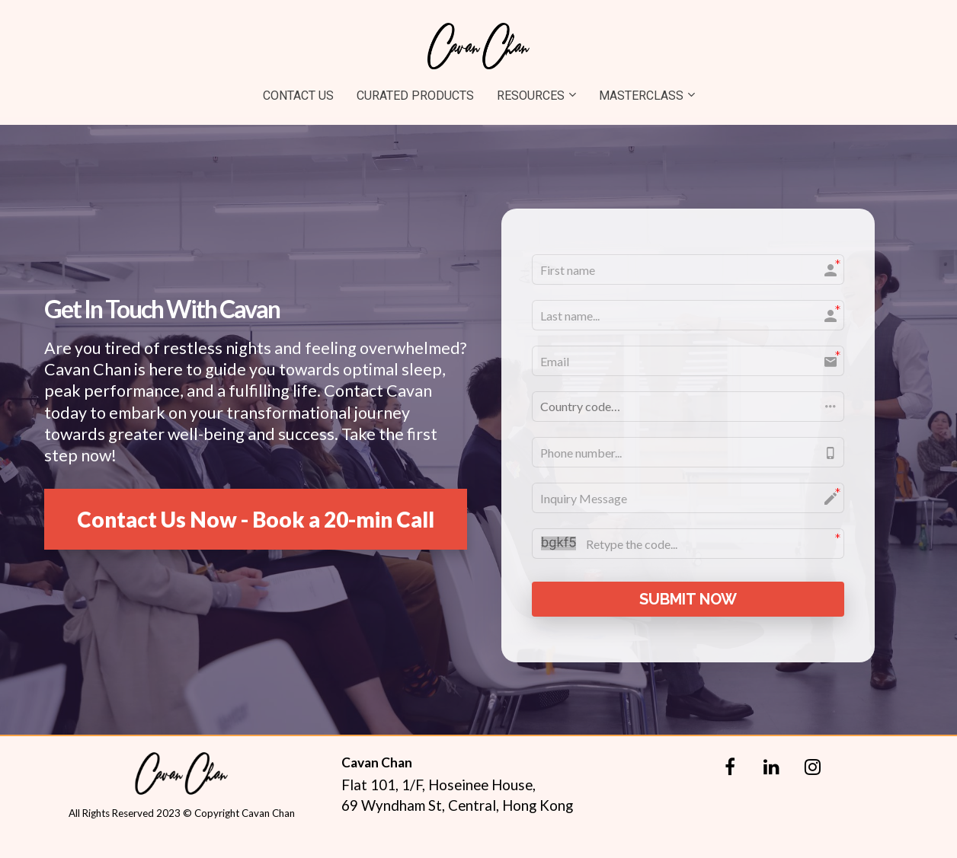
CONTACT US (298, 95)
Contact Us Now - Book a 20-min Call (255, 519)
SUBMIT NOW (688, 599)
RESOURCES (531, 95)
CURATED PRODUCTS (415, 95)
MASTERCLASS (641, 95)
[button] (688, 406)
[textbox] (255, 401)
